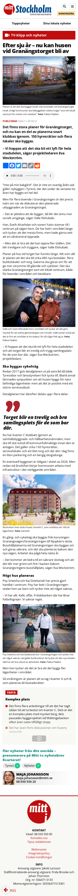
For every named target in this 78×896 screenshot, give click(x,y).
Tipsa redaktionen (39, 842)
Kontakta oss (39, 838)
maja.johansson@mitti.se (34, 778)
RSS (10, 890)
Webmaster (39, 849)
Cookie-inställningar (39, 857)
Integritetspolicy (39, 853)
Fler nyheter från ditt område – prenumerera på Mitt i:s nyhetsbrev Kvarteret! (33, 755)
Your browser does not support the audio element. (29, 175)
